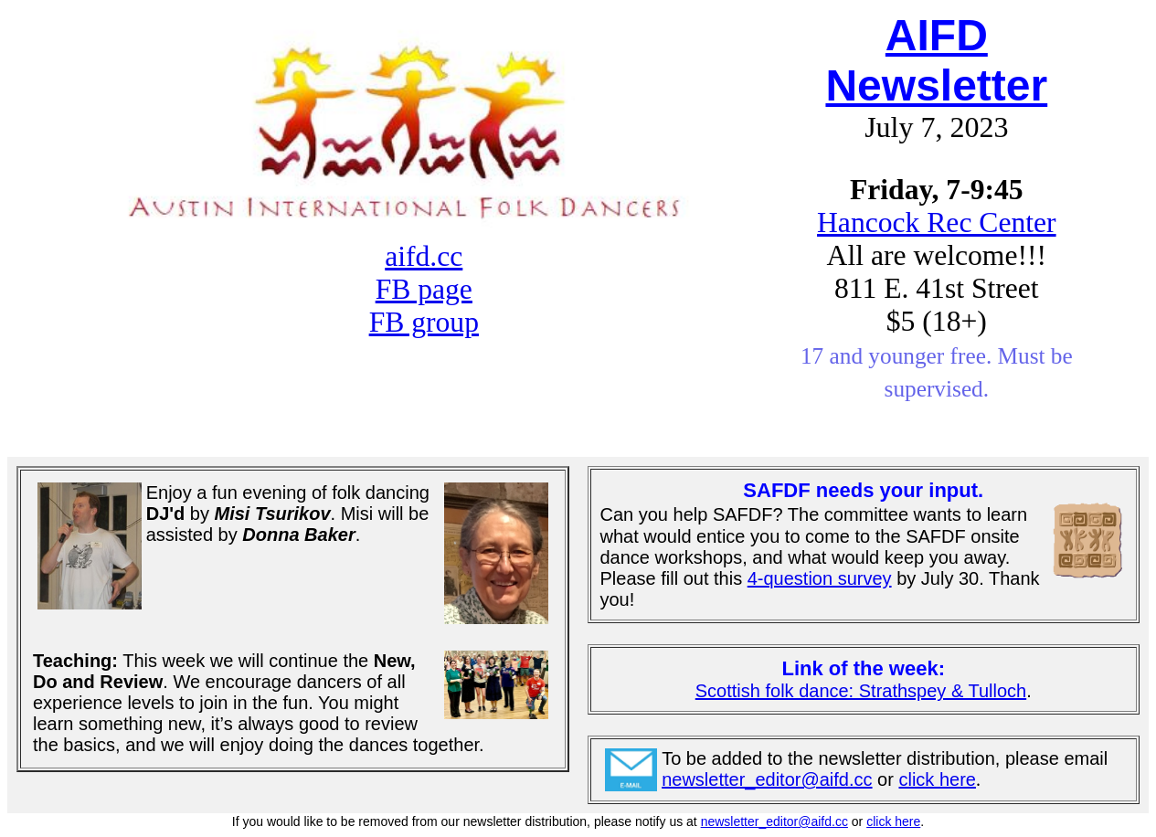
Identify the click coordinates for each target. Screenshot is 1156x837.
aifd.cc (423, 256)
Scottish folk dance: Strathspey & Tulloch (860, 691)
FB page (424, 289)
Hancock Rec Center (936, 222)
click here (936, 779)
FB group (424, 322)
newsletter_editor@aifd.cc (767, 779)
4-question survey (820, 578)
